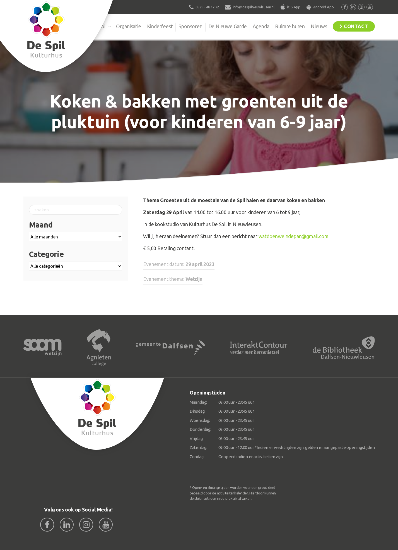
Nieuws (319, 26)
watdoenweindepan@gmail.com (294, 236)
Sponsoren (190, 26)
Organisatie (128, 26)
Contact (356, 26)
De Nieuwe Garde (227, 26)
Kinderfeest (160, 26)
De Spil (99, 26)
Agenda (261, 26)
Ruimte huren (290, 26)
